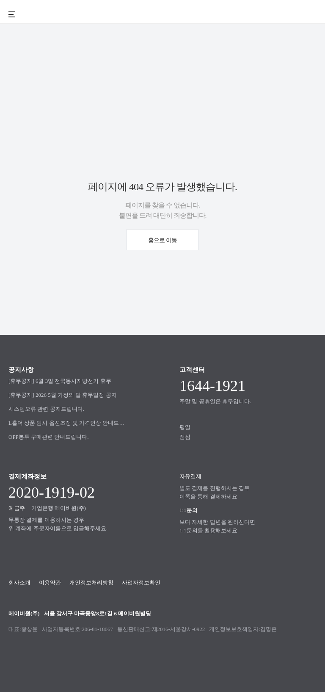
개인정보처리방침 (91, 582)
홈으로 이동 (162, 240)
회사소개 (19, 582)
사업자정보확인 (141, 582)
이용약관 (50, 582)
